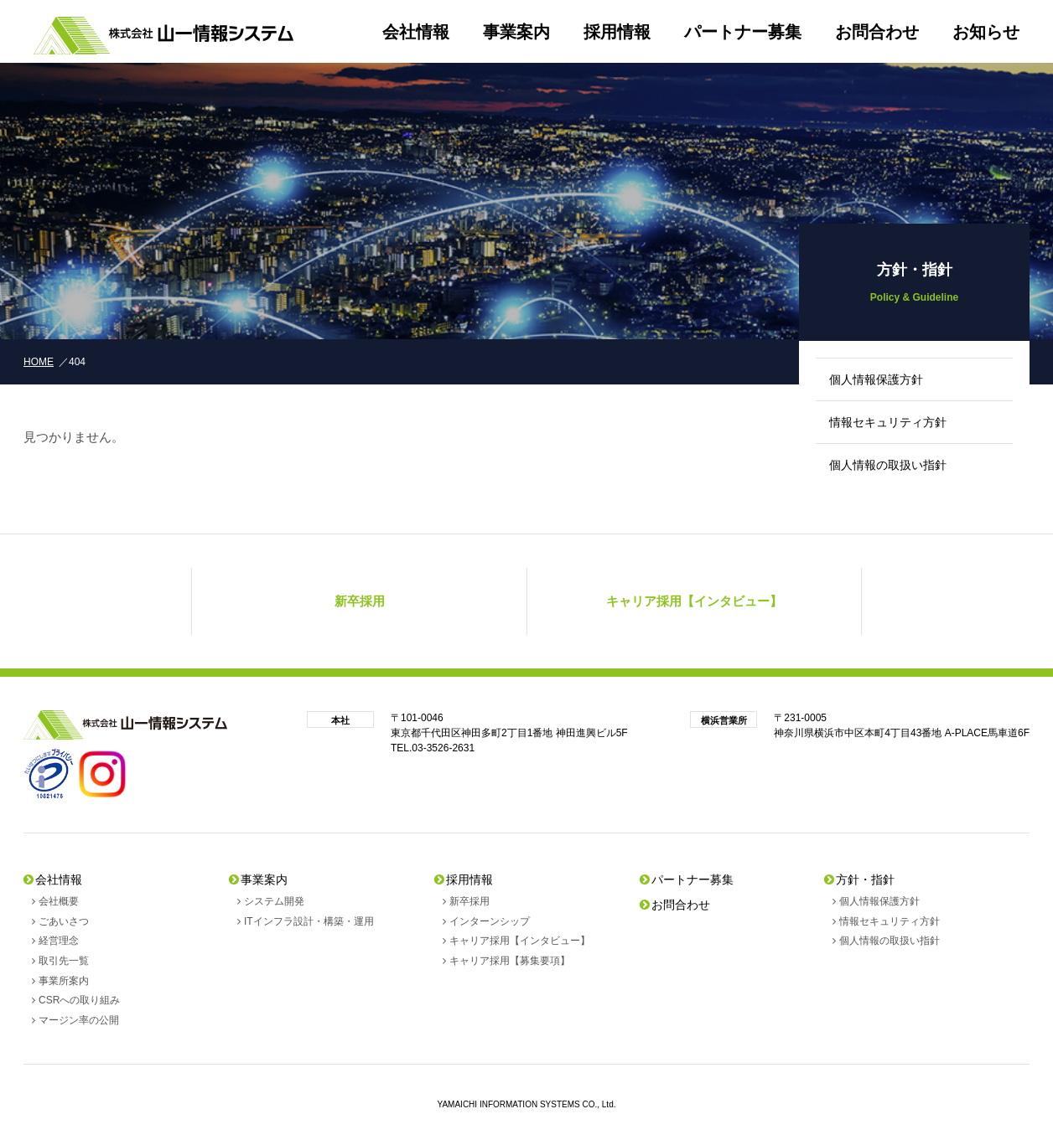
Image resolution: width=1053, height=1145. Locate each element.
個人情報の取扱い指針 (888, 465)
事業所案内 (64, 981)
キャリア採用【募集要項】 (509, 961)
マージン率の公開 (79, 1020)
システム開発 (274, 901)
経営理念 (59, 940)
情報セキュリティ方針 (888, 422)
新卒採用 (469, 901)
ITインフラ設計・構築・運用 (309, 921)
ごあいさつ (64, 921)
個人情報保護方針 (876, 379)
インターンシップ (489, 921)
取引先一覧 (64, 961)
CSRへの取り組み (79, 1000)
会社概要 (59, 901)
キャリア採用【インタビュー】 (519, 940)
